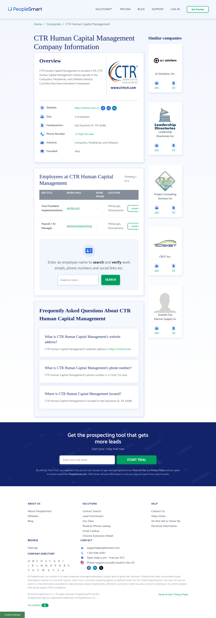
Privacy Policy (158, 470)
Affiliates (33, 516)
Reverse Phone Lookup (97, 526)
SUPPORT (158, 9)
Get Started (198, 10)
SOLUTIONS (104, 9)
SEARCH (110, 279)
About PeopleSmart (40, 511)
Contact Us (158, 511)
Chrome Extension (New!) (98, 536)
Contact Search (92, 511)
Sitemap (33, 548)
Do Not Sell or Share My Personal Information (165, 524)
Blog (30, 521)
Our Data (88, 521)
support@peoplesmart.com (100, 548)
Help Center (158, 516)
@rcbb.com (73, 208)
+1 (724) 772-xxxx (84, 134)
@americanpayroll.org (79, 226)
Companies (53, 24)
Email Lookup (91, 531)
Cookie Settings (12, 614)
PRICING (125, 9)
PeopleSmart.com (78, 474)
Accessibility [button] (38, 605)
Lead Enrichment (93, 516)
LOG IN (175, 9)
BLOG (141, 9)
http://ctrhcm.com (85, 108)
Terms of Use (139, 470)
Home (38, 24)
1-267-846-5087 (92, 553)
